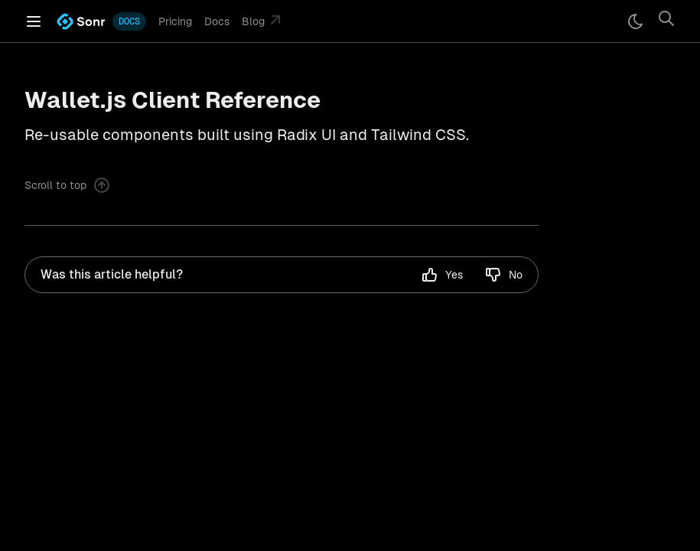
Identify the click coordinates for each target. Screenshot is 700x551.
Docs (217, 21)
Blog (263, 20)
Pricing (175, 21)
